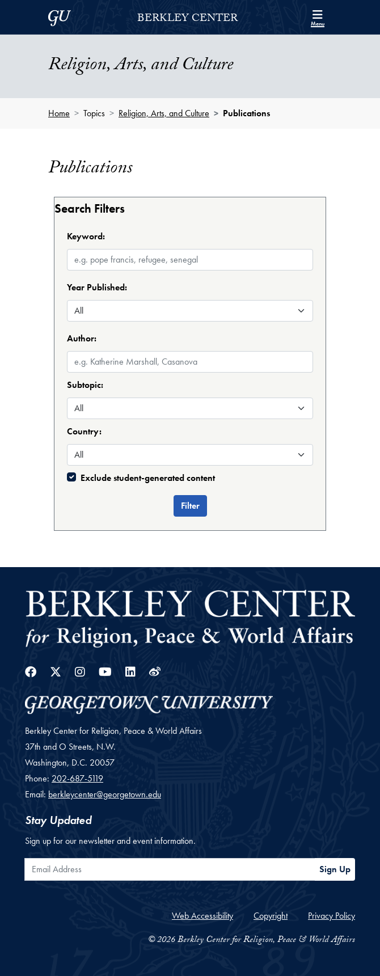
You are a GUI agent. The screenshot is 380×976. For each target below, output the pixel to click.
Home (59, 113)
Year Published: (97, 287)
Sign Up (335, 869)
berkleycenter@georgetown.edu (104, 794)
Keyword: (86, 236)
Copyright (271, 916)
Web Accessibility (202, 916)
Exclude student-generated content (148, 478)
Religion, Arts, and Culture (164, 113)
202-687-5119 (77, 778)
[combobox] (190, 352)
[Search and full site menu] (317, 17)
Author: (81, 338)
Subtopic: (85, 385)
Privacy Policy (331, 916)
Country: (84, 431)
